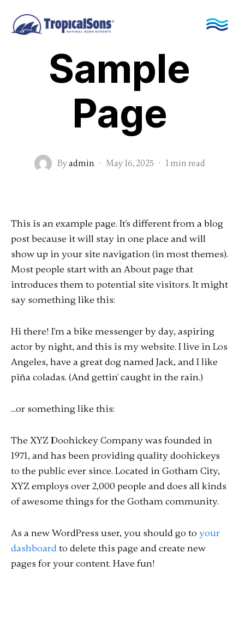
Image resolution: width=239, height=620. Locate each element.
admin (81, 163)
